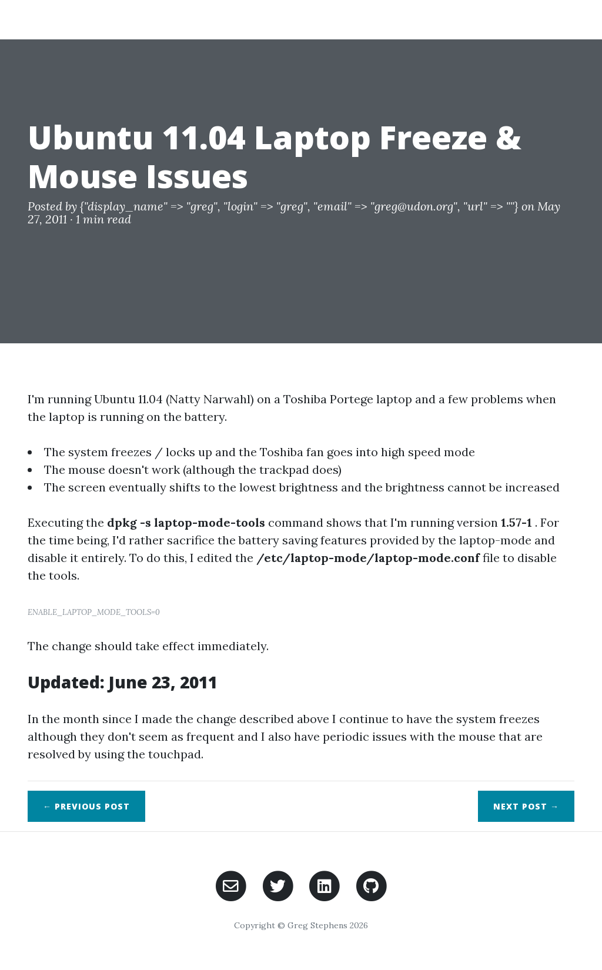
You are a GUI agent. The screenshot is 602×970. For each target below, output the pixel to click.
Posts (484, 19)
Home (369, 19)
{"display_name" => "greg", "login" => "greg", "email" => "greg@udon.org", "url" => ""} (299, 206)
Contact (542, 19)
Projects (425, 19)
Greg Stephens (83, 19)
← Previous (86, 806)
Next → (526, 806)
